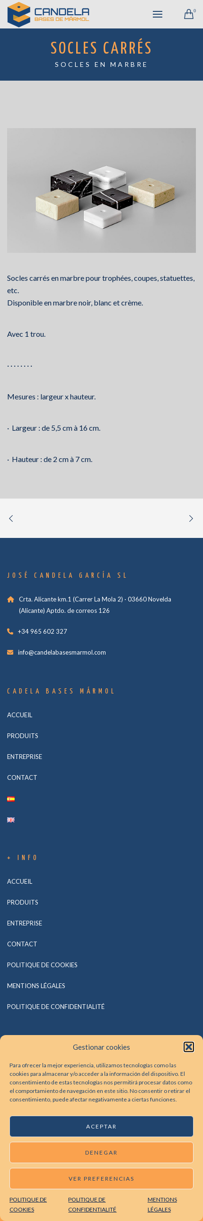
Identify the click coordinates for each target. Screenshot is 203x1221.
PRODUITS (22, 736)
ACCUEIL (19, 715)
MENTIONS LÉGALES (36, 986)
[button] (189, 1047)
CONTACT (22, 777)
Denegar (101, 1152)
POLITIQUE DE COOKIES (42, 965)
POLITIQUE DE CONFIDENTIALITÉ (56, 1006)
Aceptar (101, 1126)
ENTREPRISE (24, 756)
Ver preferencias (101, 1178)
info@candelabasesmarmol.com (62, 652)
